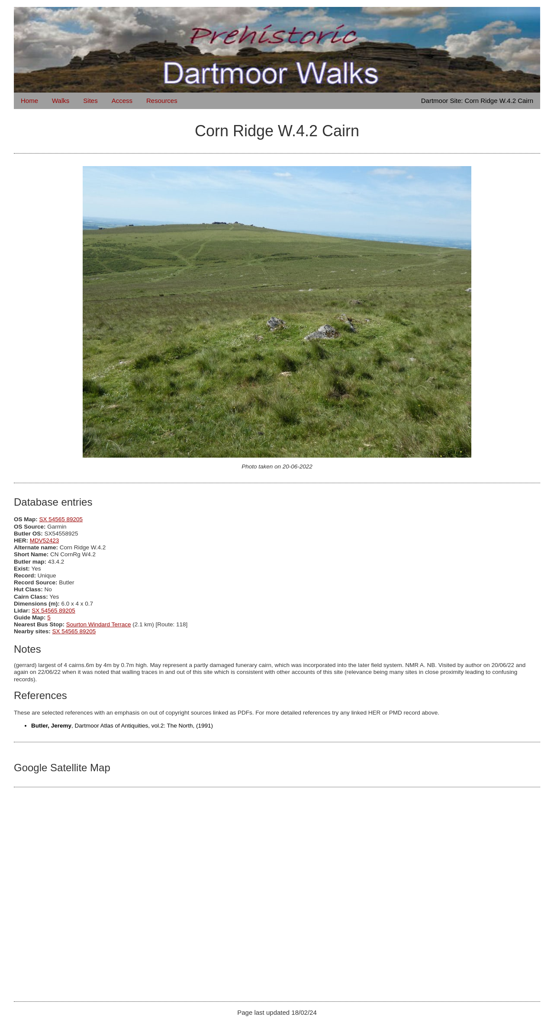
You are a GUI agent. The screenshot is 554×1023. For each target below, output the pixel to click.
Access (122, 100)
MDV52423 (44, 540)
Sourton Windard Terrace (98, 624)
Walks (60, 100)
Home (29, 100)
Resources (161, 100)
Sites (90, 100)
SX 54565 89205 (61, 519)
